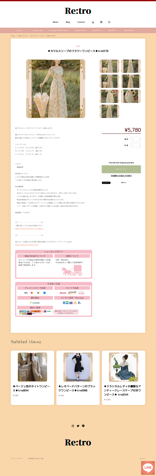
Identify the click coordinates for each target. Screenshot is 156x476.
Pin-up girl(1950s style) (58, 30)
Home (13, 36)
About (55, 22)
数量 (126, 145)
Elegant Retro (80, 30)
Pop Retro (112, 30)
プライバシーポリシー (17, 458)
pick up (19, 30)
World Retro (129, 30)
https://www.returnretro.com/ (26, 245)
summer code (38, 30)
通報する (123, 182)
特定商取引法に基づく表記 (36, 458)
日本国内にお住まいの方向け (121, 176)
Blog (68, 22)
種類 (126, 139)
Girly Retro (96, 30)
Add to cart (121, 169)
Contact (81, 22)
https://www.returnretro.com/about (29, 229)
